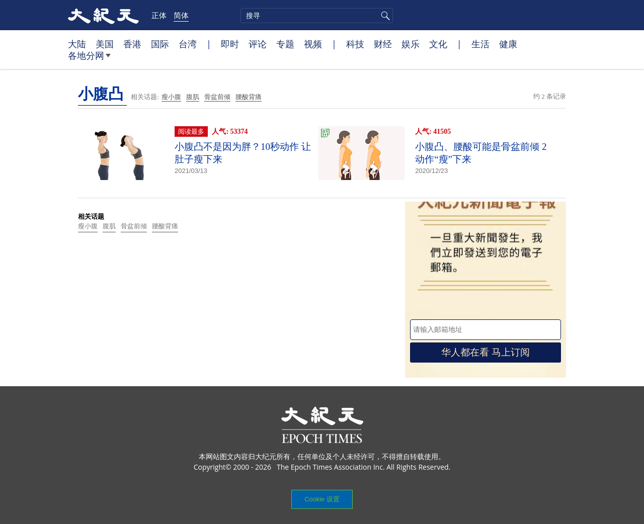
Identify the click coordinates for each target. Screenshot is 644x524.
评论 (258, 44)
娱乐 (410, 44)
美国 (105, 44)
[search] (316, 15)
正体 (159, 15)
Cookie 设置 (321, 499)
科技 (355, 44)
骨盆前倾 (217, 97)
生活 (480, 44)
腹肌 (192, 97)
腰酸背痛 (248, 97)
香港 (132, 44)
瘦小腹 (171, 97)
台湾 (188, 44)
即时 (230, 44)
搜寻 (383, 15)
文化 (438, 44)
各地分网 (89, 59)
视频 (313, 44)
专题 (285, 44)
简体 (181, 15)
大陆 (77, 44)
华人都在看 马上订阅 (485, 352)
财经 (383, 44)
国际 (160, 44)
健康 (508, 44)
